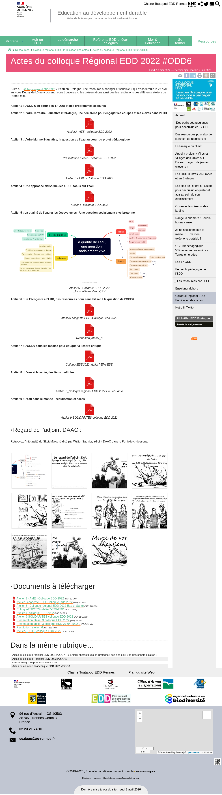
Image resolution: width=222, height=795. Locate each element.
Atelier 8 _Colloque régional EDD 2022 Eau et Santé (50, 605)
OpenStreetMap (192, 753)
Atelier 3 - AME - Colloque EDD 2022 (40, 598)
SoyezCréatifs (118, 779)
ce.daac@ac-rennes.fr (37, 739)
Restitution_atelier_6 (30, 627)
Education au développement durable (111, 14)
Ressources (22, 49)
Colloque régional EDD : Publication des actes (61, 49)
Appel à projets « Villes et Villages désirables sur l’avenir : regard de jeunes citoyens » (192, 160)
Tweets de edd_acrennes (192, 324)
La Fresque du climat (188, 146)
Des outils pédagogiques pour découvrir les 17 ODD (192, 125)
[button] (195, 4)
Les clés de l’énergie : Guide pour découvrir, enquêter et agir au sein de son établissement (193, 192)
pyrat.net (96, 779)
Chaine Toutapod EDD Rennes (157, 4)
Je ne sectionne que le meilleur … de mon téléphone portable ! (189, 234)
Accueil (180, 115)
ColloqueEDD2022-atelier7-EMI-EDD (40, 609)
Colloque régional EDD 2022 (42, 89)
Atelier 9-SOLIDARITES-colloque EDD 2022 (45, 616)
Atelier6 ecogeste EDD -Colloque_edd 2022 (45, 602)
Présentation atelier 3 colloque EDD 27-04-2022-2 (49, 624)
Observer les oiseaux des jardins (191, 208)
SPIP (139, 779)
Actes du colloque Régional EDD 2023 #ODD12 (40, 659)
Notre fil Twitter (185, 307)
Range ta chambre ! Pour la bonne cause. (193, 220)
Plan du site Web (139, 673)
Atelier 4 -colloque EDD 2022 (35, 613)
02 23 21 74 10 (30, 730)
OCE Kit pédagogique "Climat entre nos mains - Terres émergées (191, 250)
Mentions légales (146, 772)
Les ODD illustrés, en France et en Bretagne (193, 176)
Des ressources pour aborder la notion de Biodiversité (194, 136)
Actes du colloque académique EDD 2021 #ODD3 (41, 666)
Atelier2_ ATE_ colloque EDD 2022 (39, 631)
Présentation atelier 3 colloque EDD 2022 (43, 620)
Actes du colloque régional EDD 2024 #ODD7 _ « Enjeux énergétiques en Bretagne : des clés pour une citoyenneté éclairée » (84, 655)
